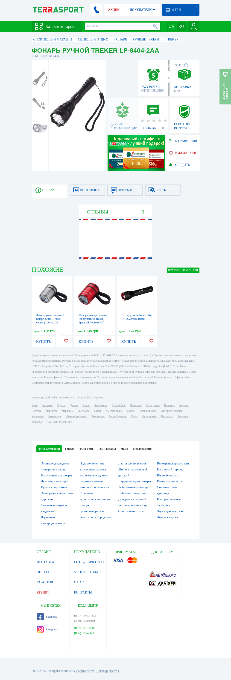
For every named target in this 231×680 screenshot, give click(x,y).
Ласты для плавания (132, 463)
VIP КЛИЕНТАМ (86, 572)
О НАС (79, 582)
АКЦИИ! (114, 10)
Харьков (47, 405)
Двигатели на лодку (54, 481)
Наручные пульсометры (134, 481)
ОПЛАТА (43, 572)
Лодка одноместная (170, 511)
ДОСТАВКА (45, 562)
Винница (169, 405)
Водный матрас (167, 475)
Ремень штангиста (169, 481)
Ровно (130, 410)
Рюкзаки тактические (94, 487)
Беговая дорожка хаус (133, 505)
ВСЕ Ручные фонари (183, 270)
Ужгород (37, 422)
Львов (86, 405)
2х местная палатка (93, 469)
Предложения (142, 448)
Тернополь (98, 416)
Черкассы (67, 410)
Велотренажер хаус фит (173, 463)
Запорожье (100, 405)
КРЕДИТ (43, 592)
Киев (35, 405)
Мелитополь (149, 416)
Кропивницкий (147, 410)
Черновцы (38, 416)
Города (69, 448)
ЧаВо (124, 448)
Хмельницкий (114, 410)
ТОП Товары (107, 448)
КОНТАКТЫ (83, 592)
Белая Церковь (117, 416)
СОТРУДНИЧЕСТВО (89, 562)
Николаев (135, 405)
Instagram (47, 629)
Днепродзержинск (172, 410)
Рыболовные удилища (133, 487)
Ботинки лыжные (91, 481)
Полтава (36, 410)
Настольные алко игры (56, 475)
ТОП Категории (49, 448)
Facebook (47, 616)
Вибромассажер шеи (132, 493)
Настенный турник (170, 469)
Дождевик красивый (132, 499)
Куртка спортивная (54, 487)
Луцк (134, 416)
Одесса (61, 405)
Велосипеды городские (95, 517)
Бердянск (183, 416)
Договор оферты (107, 671)
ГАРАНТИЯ (45, 582)
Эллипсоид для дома (55, 463)
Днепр (74, 405)
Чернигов (51, 410)
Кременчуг (54, 416)
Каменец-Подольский (59, 422)
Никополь (167, 416)
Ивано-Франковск (76, 416)
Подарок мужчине (92, 463)
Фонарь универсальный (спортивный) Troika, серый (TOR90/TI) (50, 319)
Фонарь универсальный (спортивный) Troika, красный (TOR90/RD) (93, 319)
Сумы (97, 410)
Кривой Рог (118, 405)
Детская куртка (167, 517)
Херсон (183, 405)
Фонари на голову (53, 469)
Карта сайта (86, 671)
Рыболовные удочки (93, 475)
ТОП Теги (86, 448)
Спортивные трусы (131, 511)
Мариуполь (152, 405)
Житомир (83, 410)
